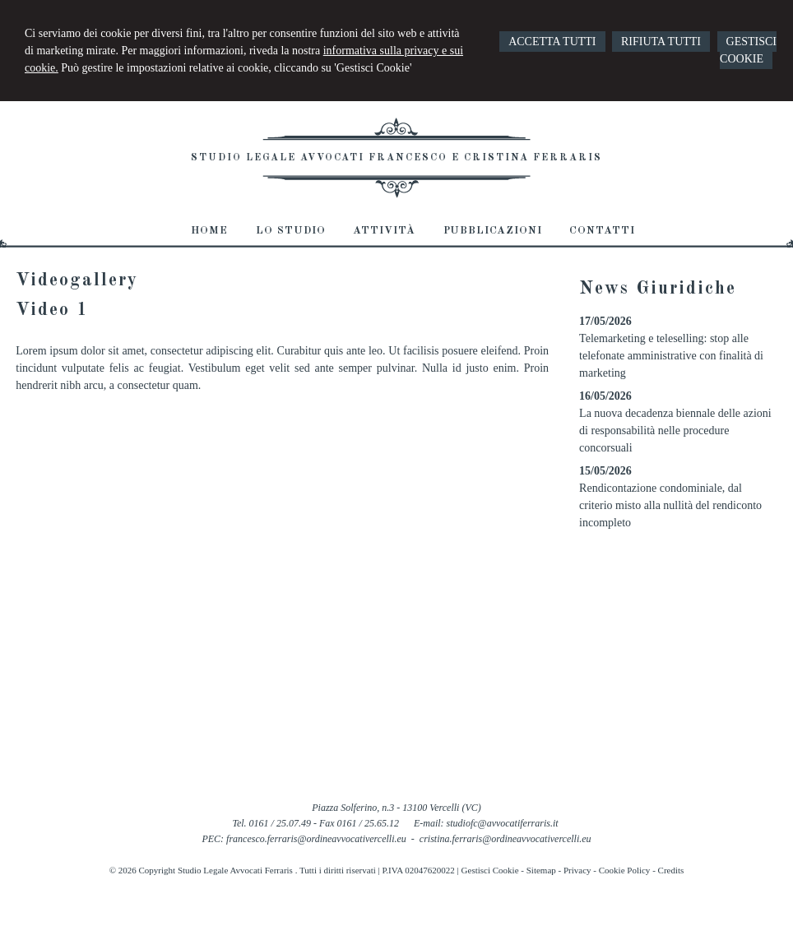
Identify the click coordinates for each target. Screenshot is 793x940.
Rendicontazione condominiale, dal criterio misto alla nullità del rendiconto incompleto (670, 505)
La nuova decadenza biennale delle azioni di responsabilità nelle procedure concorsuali (675, 430)
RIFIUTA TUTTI (661, 41)
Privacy (577, 870)
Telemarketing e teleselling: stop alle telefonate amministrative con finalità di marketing (671, 355)
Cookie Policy (625, 870)
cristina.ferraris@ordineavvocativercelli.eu (505, 839)
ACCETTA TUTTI (552, 41)
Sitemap (541, 870)
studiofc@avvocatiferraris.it (503, 823)
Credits (671, 870)
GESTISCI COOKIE (748, 50)
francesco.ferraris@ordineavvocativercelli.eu (316, 839)
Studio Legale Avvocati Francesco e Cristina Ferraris (396, 158)
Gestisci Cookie (490, 870)
